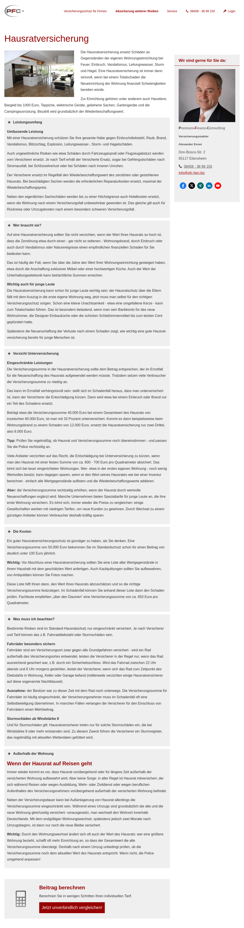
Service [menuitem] (172, 11)
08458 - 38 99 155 (198, 166)
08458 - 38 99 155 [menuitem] (200, 11)
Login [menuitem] (229, 11)
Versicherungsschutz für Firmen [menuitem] (85, 11)
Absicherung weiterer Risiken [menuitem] (136, 11)
